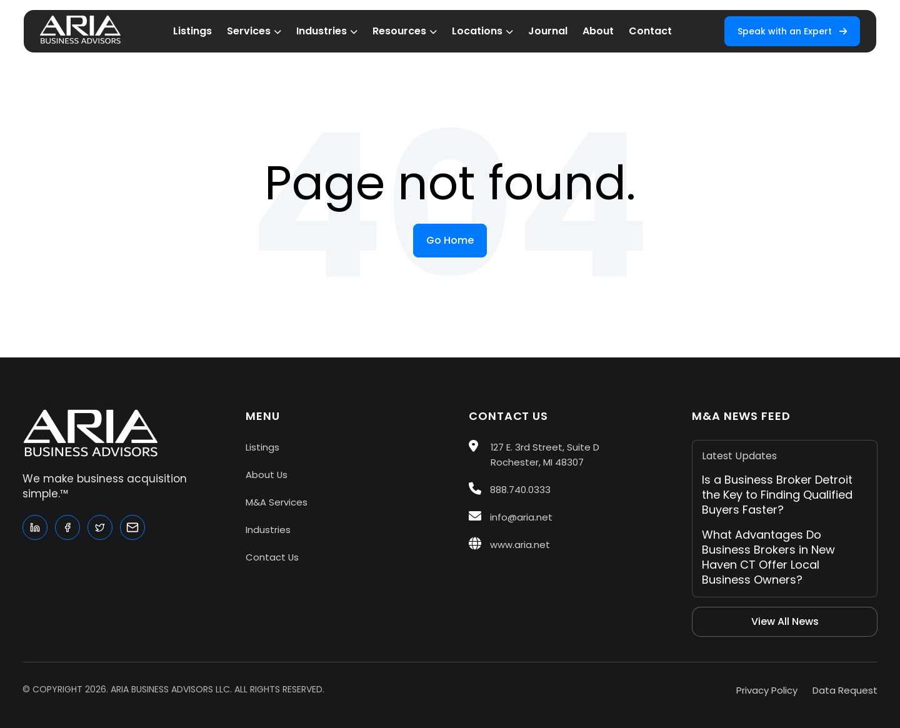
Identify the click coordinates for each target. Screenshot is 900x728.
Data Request (845, 690)
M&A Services (277, 502)
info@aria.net (510, 517)
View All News (785, 621)
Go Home (450, 240)
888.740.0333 (510, 489)
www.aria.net (509, 544)
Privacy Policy (767, 690)
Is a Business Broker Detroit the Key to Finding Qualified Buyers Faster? (777, 494)
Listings (262, 447)
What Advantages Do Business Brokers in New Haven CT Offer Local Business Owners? (768, 557)
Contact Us (272, 557)
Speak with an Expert (792, 31)
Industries (268, 529)
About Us (267, 474)
